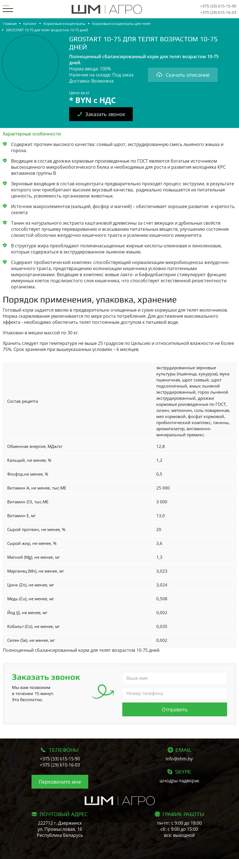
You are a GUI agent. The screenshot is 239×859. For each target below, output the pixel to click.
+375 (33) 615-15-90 (218, 6)
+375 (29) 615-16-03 (218, 12)
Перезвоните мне (60, 781)
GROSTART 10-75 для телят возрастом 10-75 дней (47, 29)
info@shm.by (179, 759)
